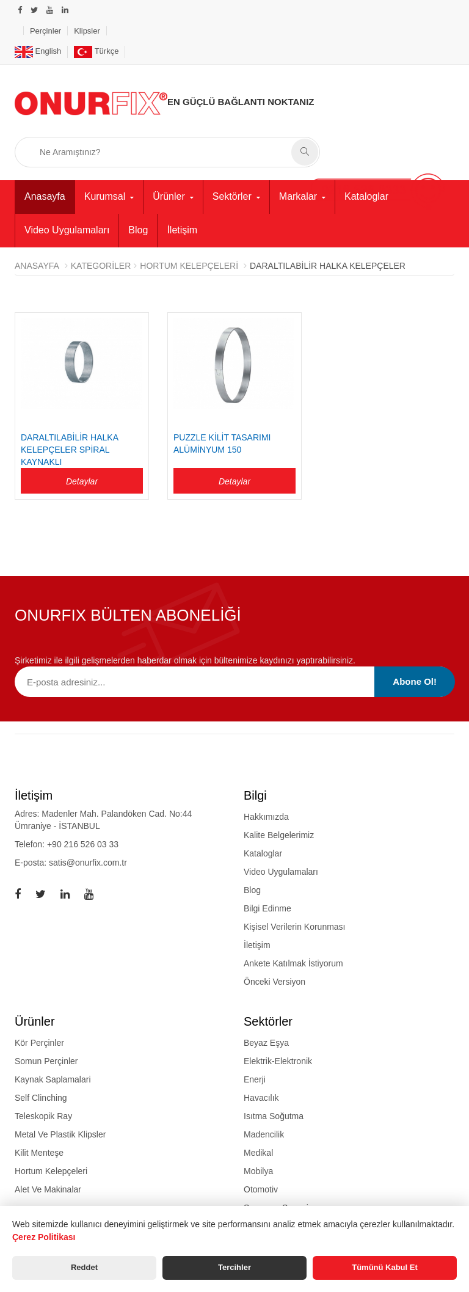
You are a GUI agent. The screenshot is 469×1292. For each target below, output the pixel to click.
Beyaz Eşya (266, 1043)
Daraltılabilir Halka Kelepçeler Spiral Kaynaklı (69, 449)
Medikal (258, 1153)
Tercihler (234, 1267)
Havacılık (261, 1098)
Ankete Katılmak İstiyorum (293, 963)
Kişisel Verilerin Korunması (295, 927)
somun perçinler (46, 1061)
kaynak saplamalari (53, 1079)
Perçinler (45, 30)
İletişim (182, 230)
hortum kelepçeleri (51, 1171)
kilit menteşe (39, 1153)
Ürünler (168, 196)
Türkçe (96, 51)
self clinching (41, 1098)
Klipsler (87, 30)
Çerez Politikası (44, 1237)
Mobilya (258, 1171)
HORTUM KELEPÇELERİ (189, 266)
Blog (138, 230)
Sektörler (232, 196)
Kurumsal (105, 196)
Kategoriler (101, 266)
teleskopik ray (43, 1116)
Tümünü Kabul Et (385, 1267)
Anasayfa (44, 196)
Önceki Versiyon (274, 982)
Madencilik (264, 1134)
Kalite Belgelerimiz (279, 835)
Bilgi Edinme (267, 908)
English (38, 51)
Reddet (84, 1267)
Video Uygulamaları (66, 230)
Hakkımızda (266, 817)
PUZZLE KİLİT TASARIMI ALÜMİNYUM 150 (222, 443)
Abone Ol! (415, 681)
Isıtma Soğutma (274, 1116)
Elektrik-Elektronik (278, 1061)
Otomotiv (261, 1189)
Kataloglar (366, 196)
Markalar (298, 196)
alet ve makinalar (48, 1189)
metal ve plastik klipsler (60, 1134)
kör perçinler (39, 1043)
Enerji (255, 1079)
